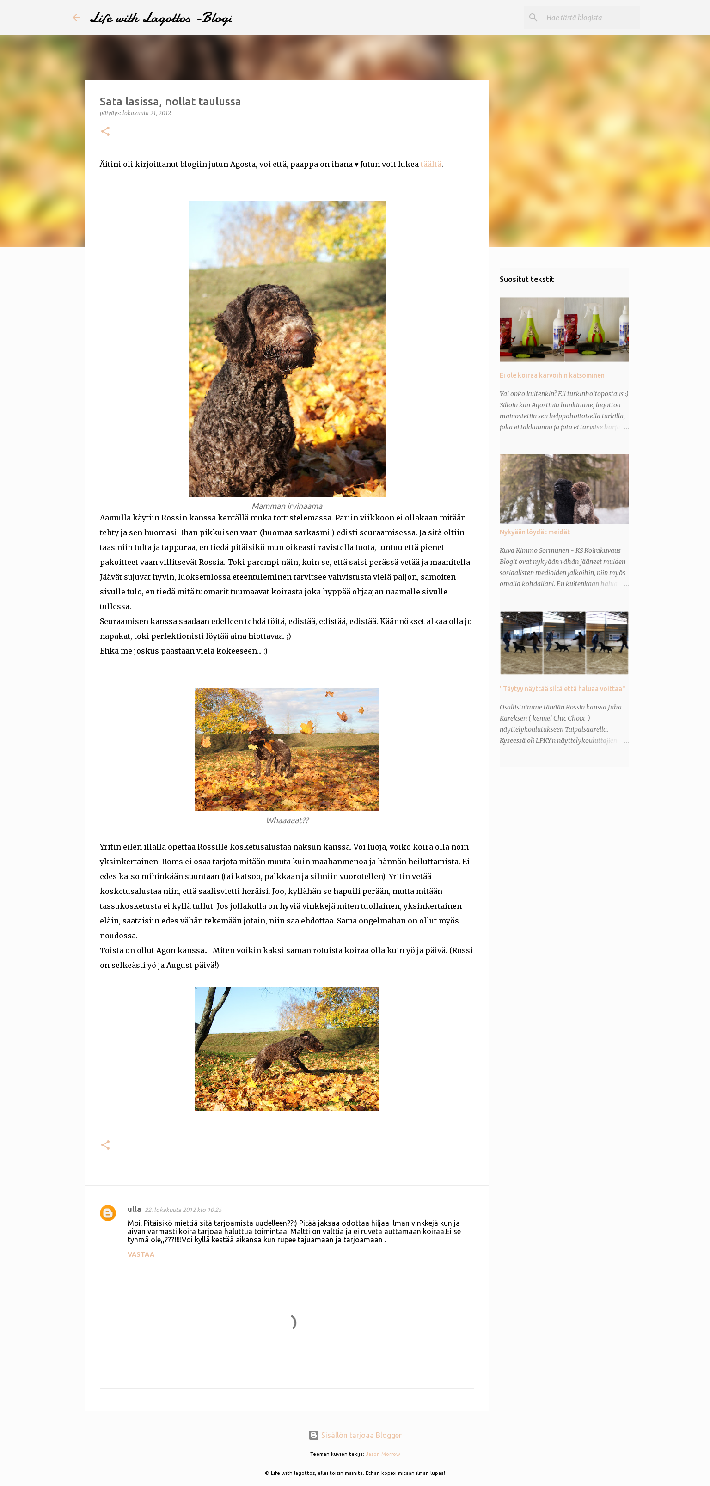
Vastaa (141, 1254)
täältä (431, 164)
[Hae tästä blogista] (591, 17)
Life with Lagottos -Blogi (160, 17)
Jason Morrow (383, 1454)
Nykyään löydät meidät (535, 532)
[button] (105, 132)
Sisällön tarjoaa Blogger (355, 1435)
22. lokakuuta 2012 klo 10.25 (183, 1209)
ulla (134, 1209)
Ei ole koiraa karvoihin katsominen (552, 375)
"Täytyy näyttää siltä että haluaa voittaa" (562, 688)
